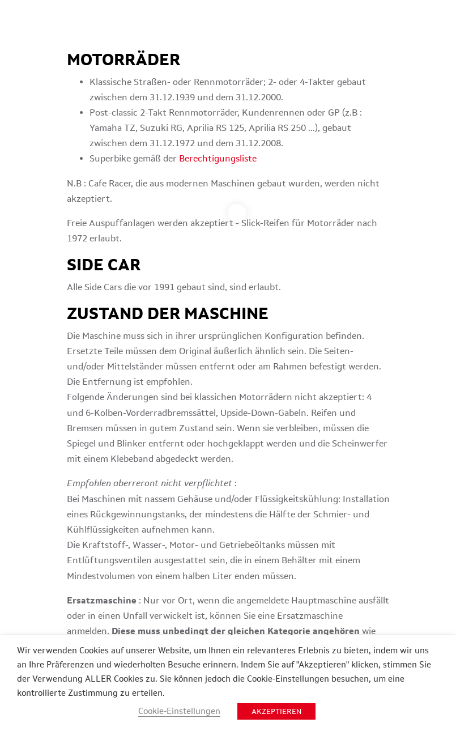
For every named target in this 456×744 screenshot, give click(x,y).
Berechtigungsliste (218, 158)
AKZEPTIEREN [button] (276, 711)
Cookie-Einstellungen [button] (179, 710)
